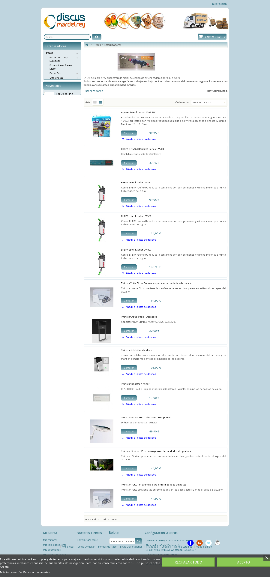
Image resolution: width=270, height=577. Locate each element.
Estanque (55, 198)
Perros (50, 216)
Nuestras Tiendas (89, 533)
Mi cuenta (50, 533)
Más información (11, 572)
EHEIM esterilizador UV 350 (136, 182)
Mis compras (50, 540)
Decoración (56, 140)
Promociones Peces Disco (61, 67)
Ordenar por (182, 102)
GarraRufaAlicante (87, 540)
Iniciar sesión (219, 3)
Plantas (54, 189)
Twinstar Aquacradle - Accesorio (139, 316)
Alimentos (55, 122)
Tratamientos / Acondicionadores (60, 178)
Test (52, 167)
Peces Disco (56, 73)
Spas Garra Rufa (59, 211)
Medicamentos (58, 154)
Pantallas (55, 158)
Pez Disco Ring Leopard (64, 246)
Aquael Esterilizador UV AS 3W (138, 112)
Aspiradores (57, 127)
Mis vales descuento (55, 544)
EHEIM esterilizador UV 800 (136, 249)
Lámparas (55, 163)
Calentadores (57, 100)
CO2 (52, 131)
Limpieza (55, 184)
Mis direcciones (52, 549)
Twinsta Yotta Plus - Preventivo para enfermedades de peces (156, 283)
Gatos (49, 220)
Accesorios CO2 (58, 136)
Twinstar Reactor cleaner (135, 384)
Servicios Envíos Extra (58, 225)
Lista (101, 102)
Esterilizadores (58, 145)
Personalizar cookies (36, 572)
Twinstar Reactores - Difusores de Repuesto (146, 417)
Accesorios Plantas (60, 193)
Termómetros (57, 172)
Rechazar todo (188, 562)
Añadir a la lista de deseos (140, 139)
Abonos (54, 118)
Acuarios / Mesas (59, 82)
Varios (53, 202)
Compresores (57, 109)
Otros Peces (56, 77)
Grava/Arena (57, 149)
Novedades (53, 237)
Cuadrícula (95, 102)
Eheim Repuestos (59, 91)
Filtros (53, 86)
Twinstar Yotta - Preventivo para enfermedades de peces (153, 484)
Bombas (54, 104)
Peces (49, 53)
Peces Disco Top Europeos (59, 59)
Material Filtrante (59, 95)
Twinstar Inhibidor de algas (136, 350)
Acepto (243, 562)
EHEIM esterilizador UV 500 (136, 216)
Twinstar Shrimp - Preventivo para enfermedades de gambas (156, 451)
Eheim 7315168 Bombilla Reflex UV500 (142, 149)
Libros (53, 207)
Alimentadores (58, 113)
